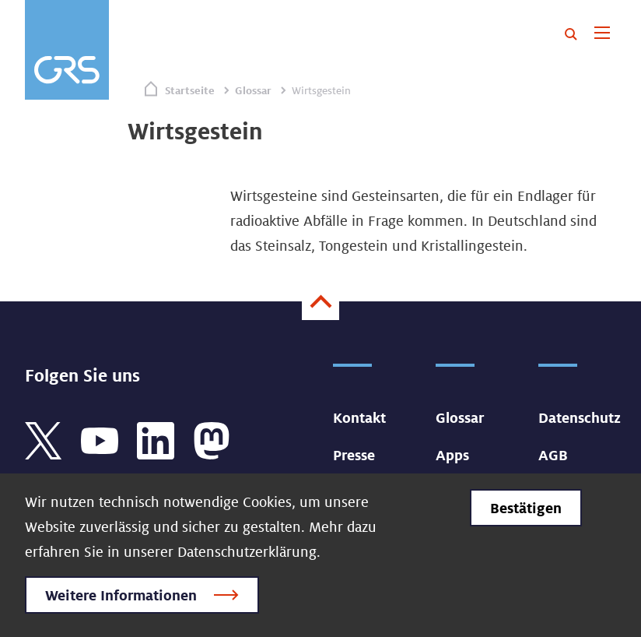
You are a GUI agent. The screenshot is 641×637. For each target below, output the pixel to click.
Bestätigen (526, 507)
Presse (354, 454)
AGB (553, 454)
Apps (452, 454)
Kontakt (359, 417)
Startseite (190, 90)
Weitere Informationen (121, 595)
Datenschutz (579, 417)
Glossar (253, 90)
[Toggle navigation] (601, 34)
